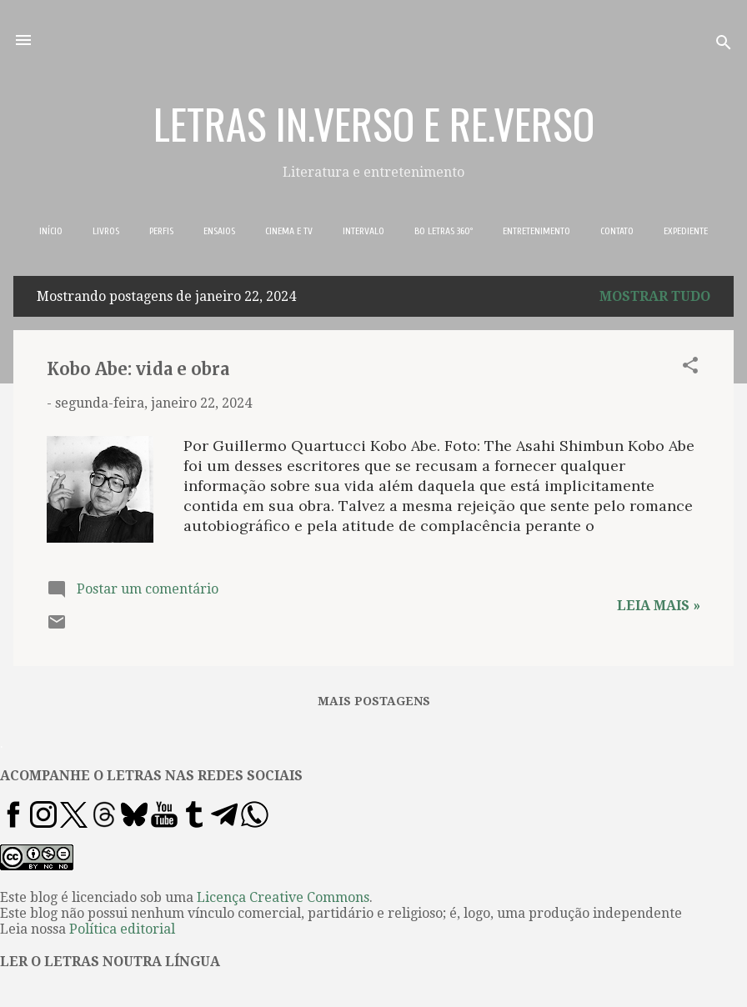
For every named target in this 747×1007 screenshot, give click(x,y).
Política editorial (122, 929)
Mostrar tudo (654, 296)
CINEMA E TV (289, 231)
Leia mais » (658, 606)
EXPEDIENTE (686, 231)
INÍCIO (51, 231)
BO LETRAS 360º (443, 231)
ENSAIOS (219, 231)
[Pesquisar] (724, 45)
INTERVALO (363, 231)
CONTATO (617, 231)
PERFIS (161, 231)
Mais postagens (374, 701)
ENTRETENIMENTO (536, 231)
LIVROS (106, 231)
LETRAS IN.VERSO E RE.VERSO (373, 122)
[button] (690, 368)
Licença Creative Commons (283, 897)
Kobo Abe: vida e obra (138, 368)
